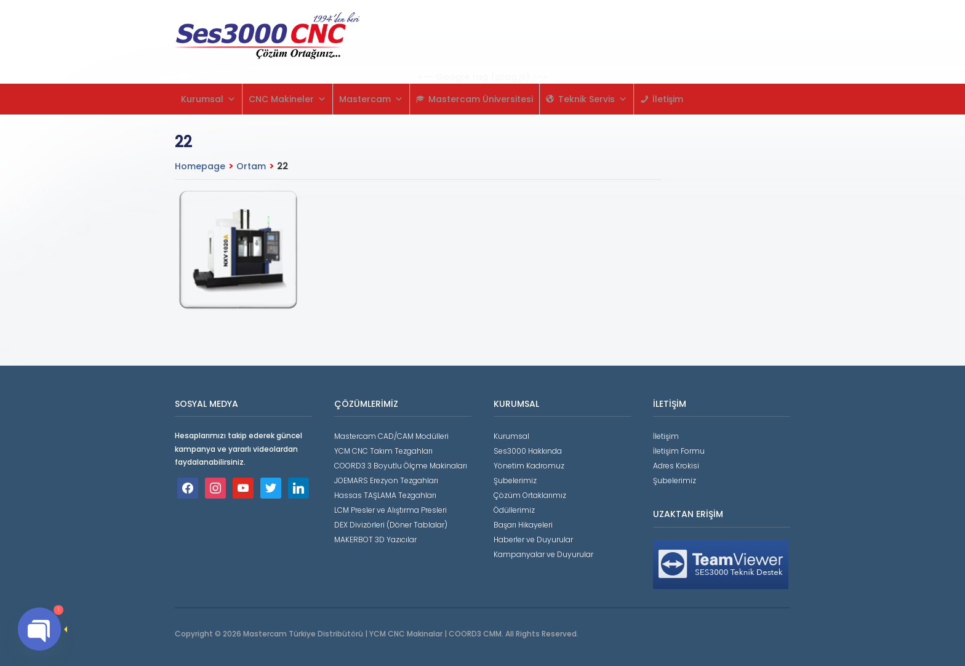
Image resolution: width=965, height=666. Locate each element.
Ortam (251, 166)
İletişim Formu (679, 451)
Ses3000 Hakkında (528, 451)
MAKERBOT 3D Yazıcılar (375, 539)
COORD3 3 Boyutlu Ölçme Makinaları (400, 465)
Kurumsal (208, 99)
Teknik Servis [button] (592, 99)
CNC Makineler (287, 99)
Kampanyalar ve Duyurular (543, 554)
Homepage (200, 166)
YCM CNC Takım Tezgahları (383, 451)
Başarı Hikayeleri (523, 525)
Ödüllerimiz (514, 510)
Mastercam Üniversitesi (480, 99)
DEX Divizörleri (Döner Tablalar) (390, 525)
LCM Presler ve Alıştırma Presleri (390, 510)
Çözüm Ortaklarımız (530, 495)
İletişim (667, 99)
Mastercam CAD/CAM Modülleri (391, 436)
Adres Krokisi (676, 465)
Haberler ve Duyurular (533, 539)
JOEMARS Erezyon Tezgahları (386, 480)
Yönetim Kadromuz (529, 465)
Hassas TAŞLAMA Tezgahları (385, 495)
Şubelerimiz (515, 480)
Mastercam (371, 99)
